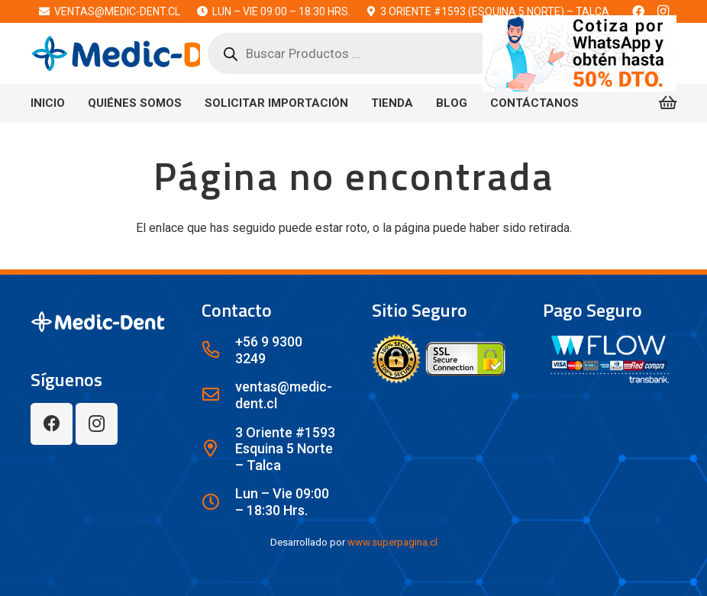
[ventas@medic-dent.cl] (218, 395)
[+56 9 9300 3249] (218, 350)
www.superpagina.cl (392, 542)
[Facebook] (52, 424)
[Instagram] (97, 424)
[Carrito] (667, 103)
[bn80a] (579, 53)
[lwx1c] (145, 53)
